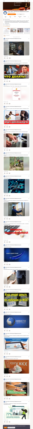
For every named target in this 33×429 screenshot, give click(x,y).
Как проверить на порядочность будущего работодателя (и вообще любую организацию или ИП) (15, 404)
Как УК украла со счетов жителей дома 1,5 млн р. (11, 291)
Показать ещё (6, 56)
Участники (19, 16)
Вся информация (7, 26)
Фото (10, 16)
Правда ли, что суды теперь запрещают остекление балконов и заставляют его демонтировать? (16, 201)
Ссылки (24, 16)
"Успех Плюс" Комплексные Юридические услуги (13, 38)
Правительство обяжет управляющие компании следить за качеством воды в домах (16, 132)
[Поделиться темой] (7, 58)
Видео (15, 16)
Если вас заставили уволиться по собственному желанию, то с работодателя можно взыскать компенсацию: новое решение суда (16, 63)
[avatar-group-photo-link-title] (5, 13)
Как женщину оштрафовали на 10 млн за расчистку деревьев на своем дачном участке (16, 155)
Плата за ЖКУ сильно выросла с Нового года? (11, 358)
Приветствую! (6, 40)
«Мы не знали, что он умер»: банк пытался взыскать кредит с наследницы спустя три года (16, 109)
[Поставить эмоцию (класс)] (10, 58)
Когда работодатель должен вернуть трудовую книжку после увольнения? (15, 269)
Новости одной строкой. (7, 178)
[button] (4, 35)
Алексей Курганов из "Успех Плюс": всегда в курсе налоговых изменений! (15, 86)
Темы (5, 16)
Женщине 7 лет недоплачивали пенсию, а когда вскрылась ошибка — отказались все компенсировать (16, 224)
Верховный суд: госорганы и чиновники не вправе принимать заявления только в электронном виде (16, 336)
